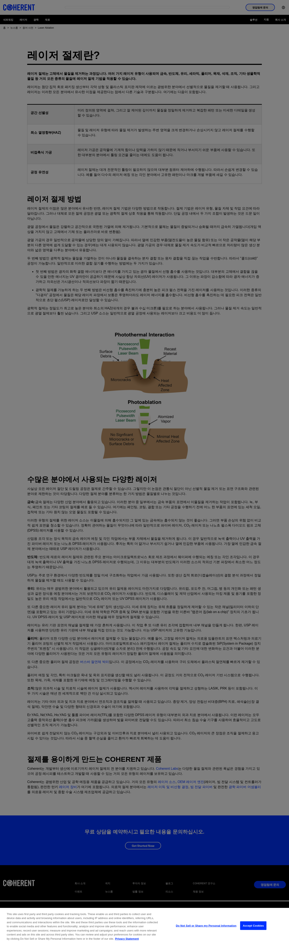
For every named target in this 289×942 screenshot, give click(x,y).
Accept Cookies (253, 929)
